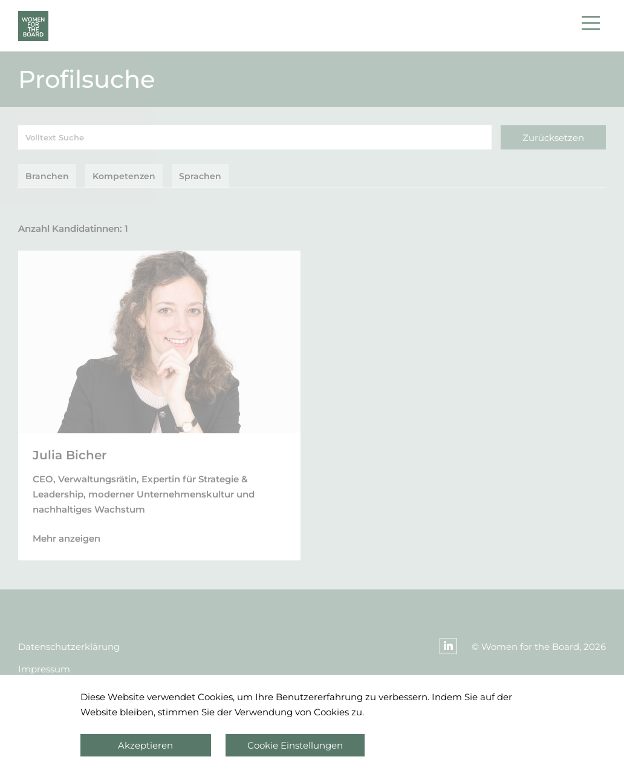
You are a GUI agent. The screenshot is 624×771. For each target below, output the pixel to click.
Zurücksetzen (553, 137)
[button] (591, 26)
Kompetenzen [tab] (124, 176)
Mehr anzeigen (66, 538)
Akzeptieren (145, 745)
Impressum (44, 669)
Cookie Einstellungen (295, 745)
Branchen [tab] (47, 176)
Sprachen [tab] (200, 176)
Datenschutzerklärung (69, 646)
